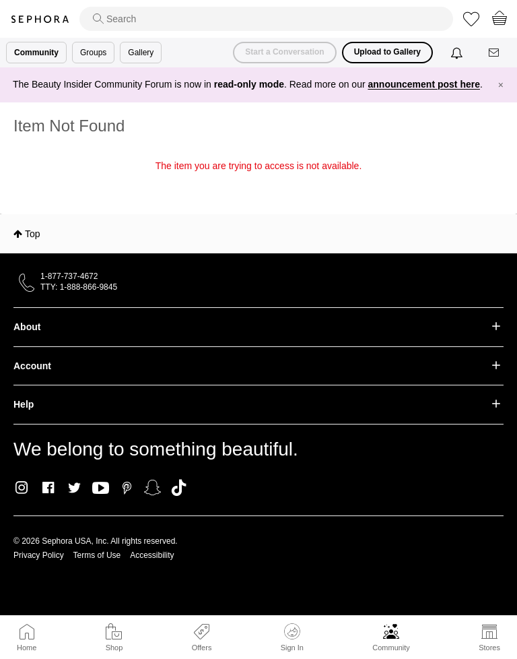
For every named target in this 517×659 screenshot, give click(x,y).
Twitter (74, 487)
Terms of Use (97, 555)
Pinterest (126, 487)
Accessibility (152, 555)
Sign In (292, 637)
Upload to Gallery (387, 52)
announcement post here (424, 84)
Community (391, 648)
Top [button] (32, 233)
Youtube (100, 488)
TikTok (178, 487)
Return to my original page (258, 184)
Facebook (48, 487)
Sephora (39, 19)
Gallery (140, 52)
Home (26, 648)
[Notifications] (458, 52)
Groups (93, 52)
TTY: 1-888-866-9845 (78, 287)
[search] (266, 19)
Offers (202, 648)
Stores (489, 648)
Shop (114, 648)
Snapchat (152, 487)
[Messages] (494, 53)
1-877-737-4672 (69, 276)
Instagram (21, 487)
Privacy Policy (38, 555)
